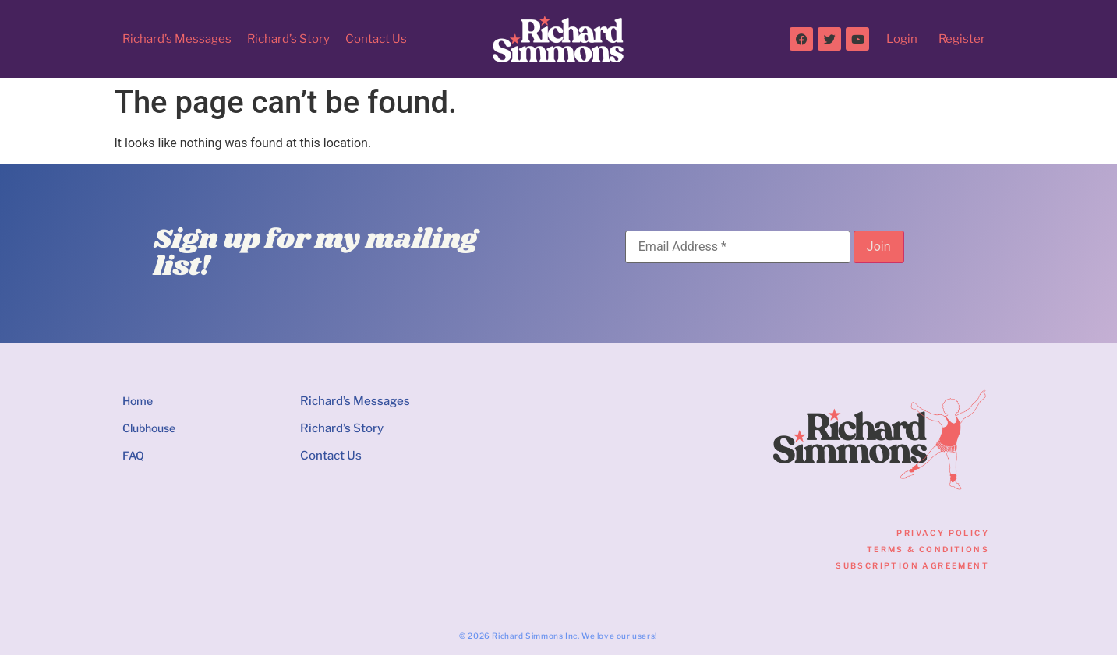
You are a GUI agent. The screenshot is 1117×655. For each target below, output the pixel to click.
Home (137, 400)
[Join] (879, 247)
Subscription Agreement (912, 565)
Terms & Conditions (928, 549)
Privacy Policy (942, 532)
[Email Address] (737, 247)
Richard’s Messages (177, 39)
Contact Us (376, 39)
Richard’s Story (288, 39)
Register (961, 39)
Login (901, 39)
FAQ (133, 455)
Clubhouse (148, 428)
